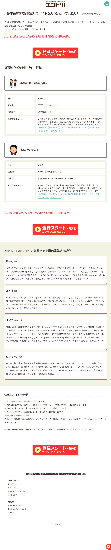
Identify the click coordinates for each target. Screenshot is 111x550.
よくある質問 (12, 510)
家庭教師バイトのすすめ (16, 507)
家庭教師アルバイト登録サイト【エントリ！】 (44, 489)
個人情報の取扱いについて (17, 524)
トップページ (12, 499)
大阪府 (66, 489)
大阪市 (76, 489)
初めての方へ (12, 503)
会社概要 (11, 528)
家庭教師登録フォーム (15, 521)
